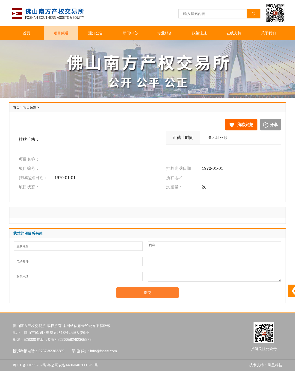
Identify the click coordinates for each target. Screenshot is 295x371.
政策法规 (199, 33)
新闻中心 (130, 33)
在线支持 (234, 33)
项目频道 (61, 33)
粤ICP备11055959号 (29, 365)
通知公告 (95, 33)
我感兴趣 (241, 124)
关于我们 (268, 33)
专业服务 (164, 33)
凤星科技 (275, 365)
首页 (26, 33)
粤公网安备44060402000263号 (72, 365)
